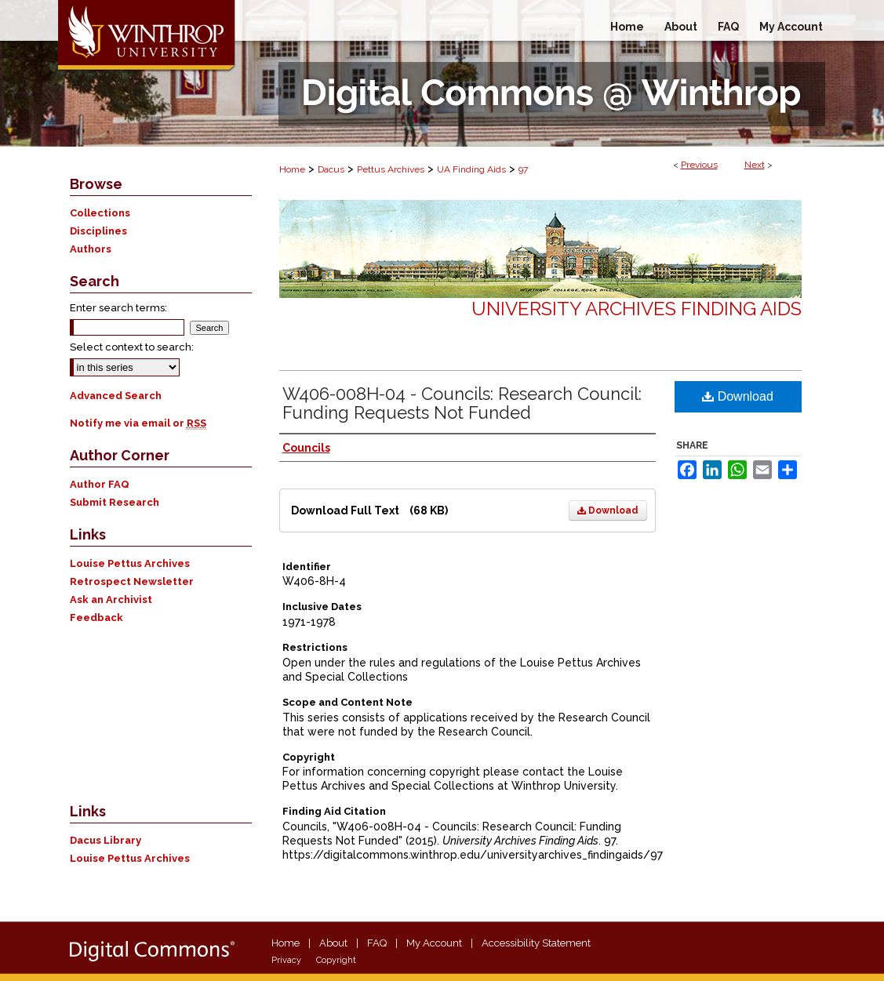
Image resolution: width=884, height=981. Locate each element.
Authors (90, 249)
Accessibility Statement (536, 943)
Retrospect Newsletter (132, 581)
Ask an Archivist (111, 599)
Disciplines (98, 231)
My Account (434, 943)
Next (754, 164)
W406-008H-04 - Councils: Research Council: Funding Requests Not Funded (462, 403)
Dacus (331, 169)
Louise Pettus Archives (130, 563)
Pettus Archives (390, 169)
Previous (699, 164)
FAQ (377, 943)
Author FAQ (99, 484)
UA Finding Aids (471, 169)
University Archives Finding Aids (636, 308)
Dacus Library (105, 840)
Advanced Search (116, 395)
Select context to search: (132, 347)
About (333, 943)
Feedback (96, 617)
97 (523, 169)
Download (607, 510)
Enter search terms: (118, 308)
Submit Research (114, 502)
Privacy (286, 960)
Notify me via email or (138, 423)
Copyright (336, 960)
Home (292, 169)
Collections (100, 213)
